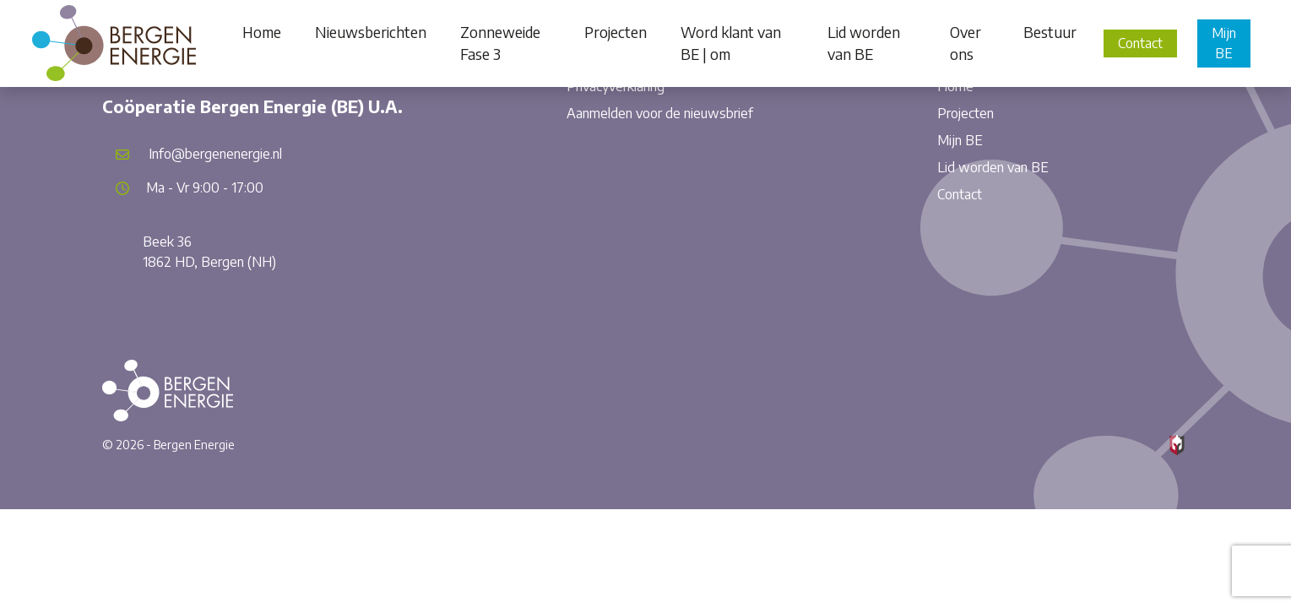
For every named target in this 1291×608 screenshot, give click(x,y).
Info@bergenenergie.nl (215, 153)
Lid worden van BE (993, 167)
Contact (1140, 43)
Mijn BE (1224, 43)
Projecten (965, 113)
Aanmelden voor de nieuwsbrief (660, 113)
